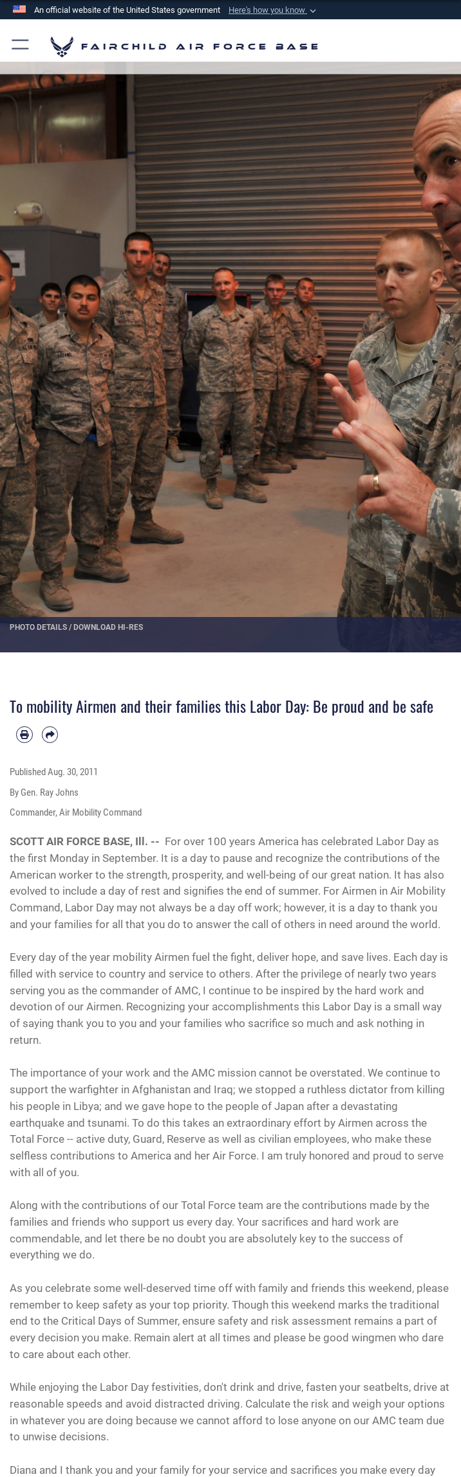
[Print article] (24, 734)
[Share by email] (50, 734)
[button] (274, 10)
